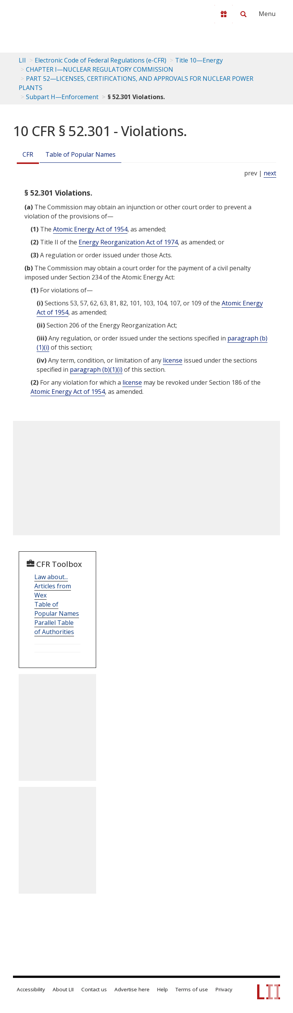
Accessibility (31, 989)
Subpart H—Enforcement (62, 97)
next (270, 173)
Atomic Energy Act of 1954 (90, 229)
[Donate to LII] (223, 14)
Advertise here (132, 989)
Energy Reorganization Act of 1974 (128, 242)
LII (22, 60)
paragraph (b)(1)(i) (96, 369)
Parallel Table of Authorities (54, 627)
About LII (63, 989)
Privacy (224, 989)
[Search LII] (243, 14)
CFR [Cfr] (28, 154)
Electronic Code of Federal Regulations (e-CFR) (100, 60)
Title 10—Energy (199, 60)
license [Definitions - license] (172, 360)
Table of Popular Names (80, 154)
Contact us (94, 989)
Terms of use (191, 989)
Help (162, 989)
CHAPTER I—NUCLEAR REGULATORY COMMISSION (99, 69)
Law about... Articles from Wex (52, 586)
